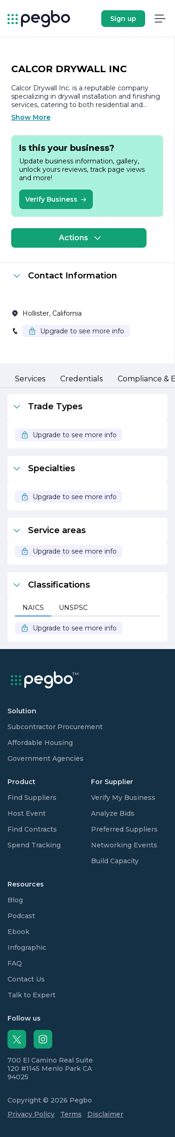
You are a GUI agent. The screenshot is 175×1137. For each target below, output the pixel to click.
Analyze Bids (112, 813)
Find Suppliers (31, 797)
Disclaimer (105, 1114)
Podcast (21, 916)
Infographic (26, 947)
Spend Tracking (34, 845)
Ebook (18, 931)
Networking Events (124, 845)
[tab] (30, 379)
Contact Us (26, 979)
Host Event (26, 813)
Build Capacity (115, 861)
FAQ (14, 963)
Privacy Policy (31, 1114)
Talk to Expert (31, 995)
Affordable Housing (40, 742)
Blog (15, 900)
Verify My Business (123, 797)
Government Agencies (45, 758)
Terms (71, 1114)
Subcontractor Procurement (55, 727)
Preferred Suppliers (124, 829)
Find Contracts (32, 829)
